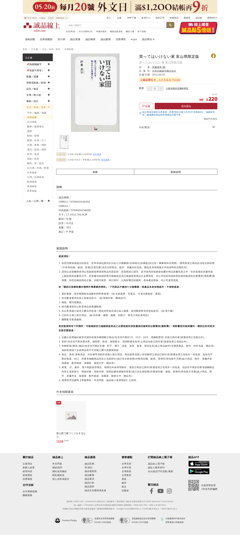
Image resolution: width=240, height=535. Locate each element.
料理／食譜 (33, 154)
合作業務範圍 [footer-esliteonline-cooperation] (30, 491)
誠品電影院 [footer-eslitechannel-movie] (91, 471)
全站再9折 (71, 31)
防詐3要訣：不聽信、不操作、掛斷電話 (46, 18)
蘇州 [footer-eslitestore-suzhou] (124, 482)
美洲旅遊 (32, 186)
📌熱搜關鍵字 (33, 64)
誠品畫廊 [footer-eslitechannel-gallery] (89, 474)
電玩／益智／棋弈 (36, 149)
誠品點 (199, 17)
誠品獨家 (90, 39)
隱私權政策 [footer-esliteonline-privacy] (58, 475)
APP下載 (131, 17)
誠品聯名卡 (148, 39)
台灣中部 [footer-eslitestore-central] (126, 467)
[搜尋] (116, 25)
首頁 (25, 49)
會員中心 (145, 17)
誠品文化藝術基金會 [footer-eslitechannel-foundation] (95, 490)
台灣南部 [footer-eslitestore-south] (126, 471)
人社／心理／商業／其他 (37, 200)
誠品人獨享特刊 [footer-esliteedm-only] (156, 467)
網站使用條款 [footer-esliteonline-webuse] (59, 471)
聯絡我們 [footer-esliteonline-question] (57, 467)
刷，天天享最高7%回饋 (160, 80)
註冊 (119, 17)
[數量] (155, 88)
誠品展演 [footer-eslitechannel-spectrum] (89, 478)
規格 (95, 172)
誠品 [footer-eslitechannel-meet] (89, 467)
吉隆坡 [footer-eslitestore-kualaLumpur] (125, 490)
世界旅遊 (32, 190)
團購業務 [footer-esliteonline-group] (27, 495)
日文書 (34, 49)
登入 (109, 17)
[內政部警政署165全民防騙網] (202, 485)
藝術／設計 (32, 101)
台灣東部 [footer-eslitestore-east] (126, 475)
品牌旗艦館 (46, 39)
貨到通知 (186, 106)
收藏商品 (174, 17)
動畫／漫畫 (32, 76)
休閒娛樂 (68, 49)
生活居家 (32, 121)
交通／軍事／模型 (36, 144)
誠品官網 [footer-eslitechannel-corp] (89, 463)
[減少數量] (148, 88)
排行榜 (61, 39)
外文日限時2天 (86, 31)
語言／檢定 (32, 88)
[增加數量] (160, 88)
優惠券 (187, 17)
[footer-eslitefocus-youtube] (160, 490)
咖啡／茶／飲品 (35, 163)
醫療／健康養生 (35, 126)
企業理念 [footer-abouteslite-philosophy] (27, 463)
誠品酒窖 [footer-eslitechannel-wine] (89, 486)
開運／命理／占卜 (36, 140)
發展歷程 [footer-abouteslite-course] (27, 475)
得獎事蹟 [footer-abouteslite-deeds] (27, 478)
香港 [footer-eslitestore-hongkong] (124, 478)
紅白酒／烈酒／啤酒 (38, 167)
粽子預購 (141, 31)
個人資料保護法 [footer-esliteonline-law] (60, 478)
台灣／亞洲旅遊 (35, 177)
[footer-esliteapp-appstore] (199, 463)
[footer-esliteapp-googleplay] (199, 470)
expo (134, 39)
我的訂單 (160, 17)
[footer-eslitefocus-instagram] (169, 490)
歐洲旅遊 (32, 181)
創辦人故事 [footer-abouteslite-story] (29, 467)
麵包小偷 (130, 31)
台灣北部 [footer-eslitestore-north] (126, 463)
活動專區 (121, 39)
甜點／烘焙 (33, 158)
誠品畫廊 (106, 39)
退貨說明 (176, 172)
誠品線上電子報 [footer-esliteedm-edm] (156, 463)
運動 (29, 131)
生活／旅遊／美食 (51, 49)
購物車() (212, 17)
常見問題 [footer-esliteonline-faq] (57, 463)
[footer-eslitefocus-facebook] (151, 490)
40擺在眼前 (101, 31)
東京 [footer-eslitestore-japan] (124, 486)
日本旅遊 (32, 172)
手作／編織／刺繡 (36, 112)
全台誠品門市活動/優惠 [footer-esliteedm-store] (160, 471)
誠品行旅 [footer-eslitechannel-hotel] (89, 482)
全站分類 (30, 39)
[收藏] (146, 106)
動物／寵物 (33, 135)
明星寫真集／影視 (36, 82)
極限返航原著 (116, 31)
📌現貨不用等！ (35, 70)
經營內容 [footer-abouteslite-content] (27, 471)
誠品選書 (75, 39)
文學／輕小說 (33, 94)
